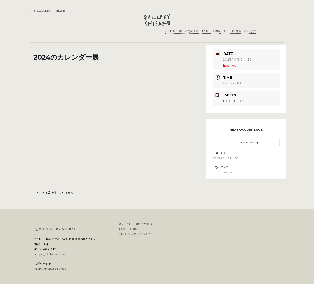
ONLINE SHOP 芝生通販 (182, 31)
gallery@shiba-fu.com (51, 268)
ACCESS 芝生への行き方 (240, 31)
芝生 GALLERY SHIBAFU (47, 11)
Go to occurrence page (246, 142)
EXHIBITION (211, 31)
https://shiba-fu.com (49, 254)
